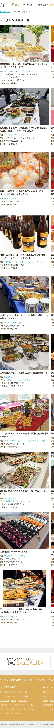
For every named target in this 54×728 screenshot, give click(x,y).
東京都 (30, 680)
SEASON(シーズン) (13, 616)
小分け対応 (22, 692)
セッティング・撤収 (21, 696)
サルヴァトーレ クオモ (14, 322)
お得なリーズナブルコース (18, 501)
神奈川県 (41, 680)
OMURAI (8, 377)
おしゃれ (29, 705)
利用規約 (4, 725)
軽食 (31, 709)
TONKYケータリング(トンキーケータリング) (25, 71)
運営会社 (32, 725)
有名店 (13, 701)
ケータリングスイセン (14, 135)
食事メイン (22, 701)
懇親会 (45, 692)
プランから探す (28, 5)
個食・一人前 (22, 709)
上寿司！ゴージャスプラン (18, 380)
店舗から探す (42, 5)
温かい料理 (4, 701)
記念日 (45, 701)
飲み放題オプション (8, 692)
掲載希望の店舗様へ (18, 725)
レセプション (48, 709)
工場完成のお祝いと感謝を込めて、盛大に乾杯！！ (24, 373)
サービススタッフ (16, 705)
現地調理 (3, 705)
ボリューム (4, 709)
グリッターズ (10, 198)
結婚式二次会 (48, 705)
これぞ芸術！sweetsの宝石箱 (14, 551)
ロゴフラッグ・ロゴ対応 (9, 714)
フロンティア (10, 498)
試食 (13, 709)
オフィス (46, 696)
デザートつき (5, 696)
